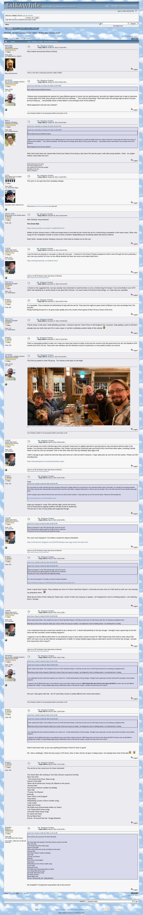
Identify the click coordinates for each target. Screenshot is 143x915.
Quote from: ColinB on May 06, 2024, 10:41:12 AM (42, 661)
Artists (35, 33)
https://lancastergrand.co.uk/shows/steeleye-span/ (45, 461)
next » (136, 36)
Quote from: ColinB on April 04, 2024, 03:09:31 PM (42, 483)
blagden (8, 827)
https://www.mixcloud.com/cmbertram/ (38, 277)
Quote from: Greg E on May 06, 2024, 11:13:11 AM (42, 833)
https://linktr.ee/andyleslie (41, 206)
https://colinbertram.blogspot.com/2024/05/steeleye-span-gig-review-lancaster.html (57, 542)
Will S (7, 121)
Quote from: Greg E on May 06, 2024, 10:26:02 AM (42, 616)
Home (9, 28)
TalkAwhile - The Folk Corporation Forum (17, 33)
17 (22, 38)
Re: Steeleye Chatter (45, 46)
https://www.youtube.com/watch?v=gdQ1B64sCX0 (45, 228)
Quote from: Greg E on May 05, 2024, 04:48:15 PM (42, 523)
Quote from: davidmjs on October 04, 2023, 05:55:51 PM (44, 126)
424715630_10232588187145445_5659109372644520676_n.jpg (46, 426)
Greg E (8, 299)
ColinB (7, 248)
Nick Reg (8, 46)
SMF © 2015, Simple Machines (79, 909)
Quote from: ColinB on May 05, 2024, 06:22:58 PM (42, 562)
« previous (129, 36)
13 (12, 38)
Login (28, 28)
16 (20, 38)
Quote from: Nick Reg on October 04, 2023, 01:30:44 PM (44, 85)
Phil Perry (9, 282)
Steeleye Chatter (55, 33)
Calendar (22, 28)
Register (34, 28)
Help (15, 28)
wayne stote (10, 214)
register (30, 15)
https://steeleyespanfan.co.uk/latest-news (42, 261)
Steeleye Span (43, 33)
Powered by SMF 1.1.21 (62, 909)
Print (135, 38)
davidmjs (8, 80)
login (24, 15)
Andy (7, 175)
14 (15, 38)
